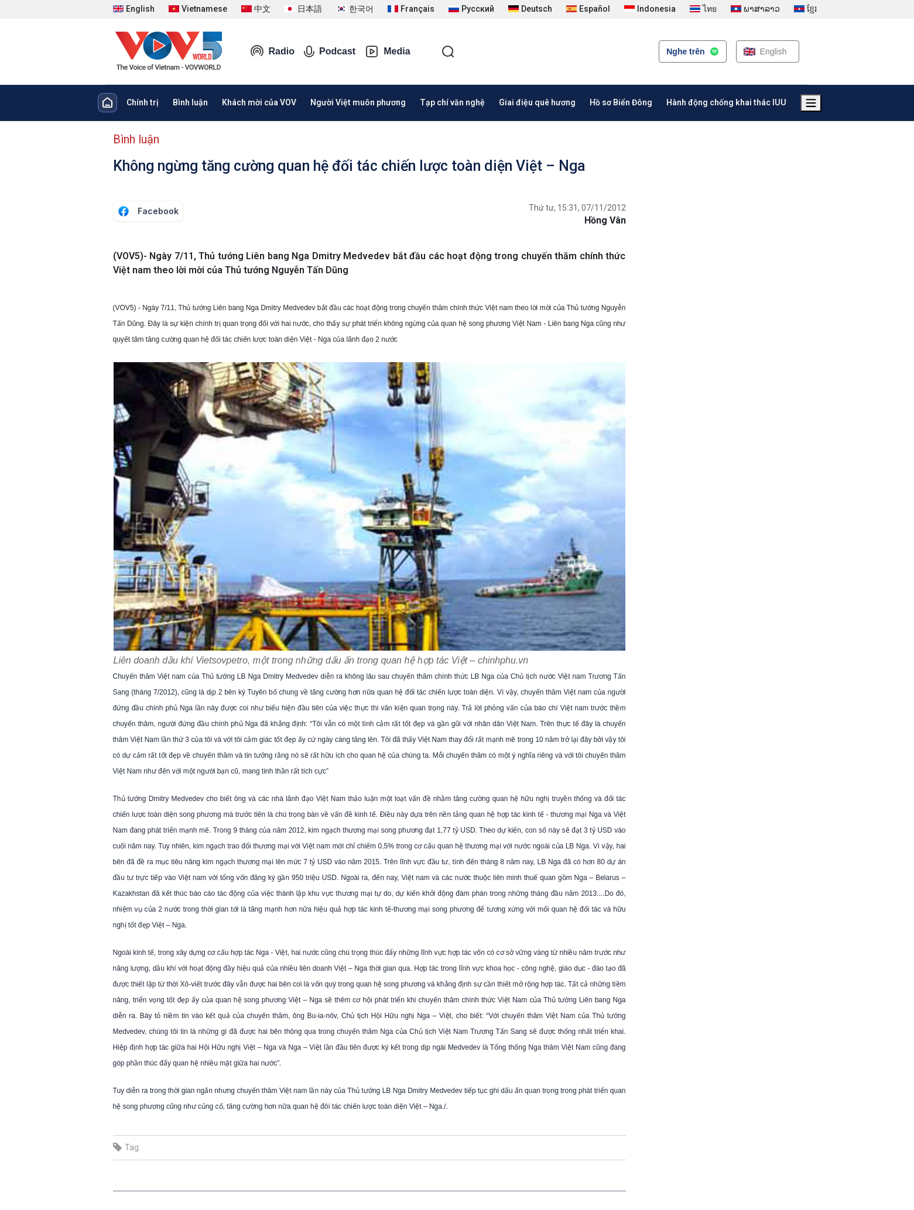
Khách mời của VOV (259, 102)
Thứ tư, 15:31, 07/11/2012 (577, 207)
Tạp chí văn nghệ (452, 102)
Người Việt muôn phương (358, 102)
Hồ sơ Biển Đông (621, 102)
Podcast (329, 51)
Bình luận (190, 102)
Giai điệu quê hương (537, 102)
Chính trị (142, 102)
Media (387, 51)
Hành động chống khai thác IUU (726, 102)
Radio (272, 51)
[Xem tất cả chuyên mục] (810, 103)
